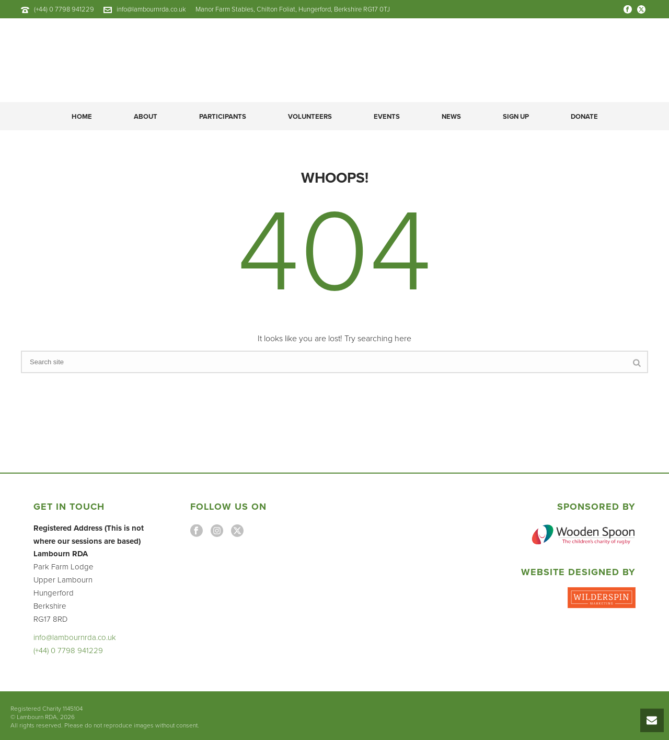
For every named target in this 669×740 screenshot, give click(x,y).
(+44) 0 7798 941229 (64, 9)
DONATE (584, 117)
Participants (222, 117)
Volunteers (310, 117)
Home (82, 117)
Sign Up (516, 117)
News (451, 117)
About (145, 117)
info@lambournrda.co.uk (151, 9)
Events (387, 117)
